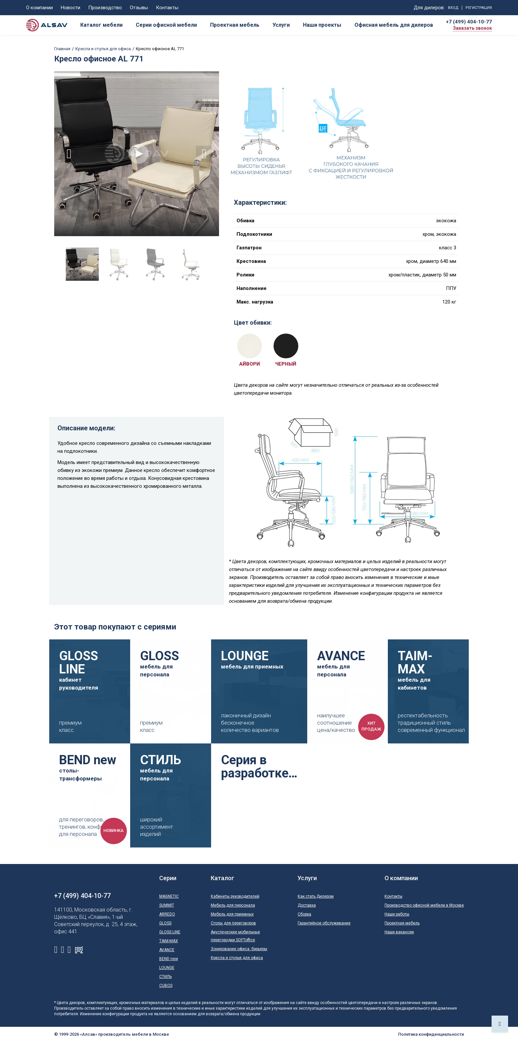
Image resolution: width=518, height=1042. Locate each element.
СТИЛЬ (165, 976)
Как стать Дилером (316, 896)
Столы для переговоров (233, 923)
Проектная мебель (402, 923)
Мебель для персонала (233, 905)
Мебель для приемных (232, 914)
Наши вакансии (399, 932)
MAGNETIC (169, 896)
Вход (453, 8)
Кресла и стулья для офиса (103, 48)
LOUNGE (166, 967)
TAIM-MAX (168, 941)
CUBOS (165, 985)
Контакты (167, 8)
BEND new (168, 958)
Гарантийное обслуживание (324, 923)
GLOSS (165, 923)
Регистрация (478, 8)
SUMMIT (166, 905)
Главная (62, 48)
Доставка (307, 905)
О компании (39, 8)
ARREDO (167, 914)
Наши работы (397, 914)
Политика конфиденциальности (431, 1034)
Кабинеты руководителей (235, 896)
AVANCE (166, 950)
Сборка (304, 914)
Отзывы (139, 8)
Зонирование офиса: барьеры (239, 949)
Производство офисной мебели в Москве (424, 905)
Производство (105, 8)
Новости (70, 8)
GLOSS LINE (169, 932)
